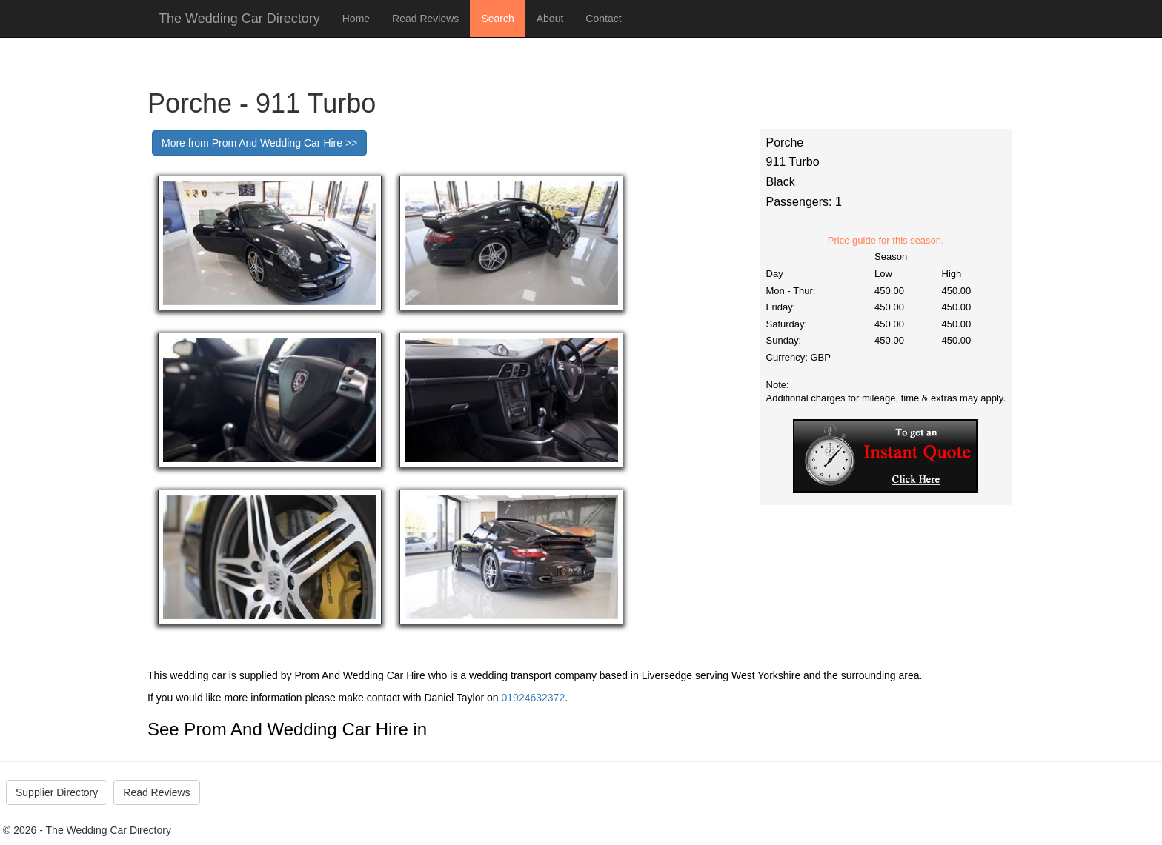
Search (497, 18)
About (550, 18)
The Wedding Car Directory (239, 18)
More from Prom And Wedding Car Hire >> (259, 143)
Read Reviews (425, 18)
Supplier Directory (57, 792)
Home (356, 18)
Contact (603, 18)
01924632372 (533, 698)
